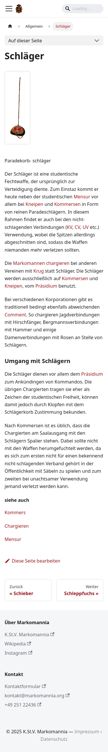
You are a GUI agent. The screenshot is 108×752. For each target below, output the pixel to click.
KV (69, 227)
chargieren (57, 263)
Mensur (82, 196)
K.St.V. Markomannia (29, 634)
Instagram (18, 653)
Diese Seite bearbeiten (32, 561)
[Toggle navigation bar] (9, 8)
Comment (15, 315)
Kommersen (67, 204)
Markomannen (29, 263)
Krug (38, 271)
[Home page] (10, 26)
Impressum (87, 731)
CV (77, 227)
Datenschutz (54, 739)
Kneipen (34, 204)
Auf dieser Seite (25, 40)
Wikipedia (18, 644)
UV (86, 227)
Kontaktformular (25, 686)
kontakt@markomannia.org (37, 695)
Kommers (15, 512)
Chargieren (17, 526)
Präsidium (46, 286)
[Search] (82, 8)
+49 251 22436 (23, 705)
